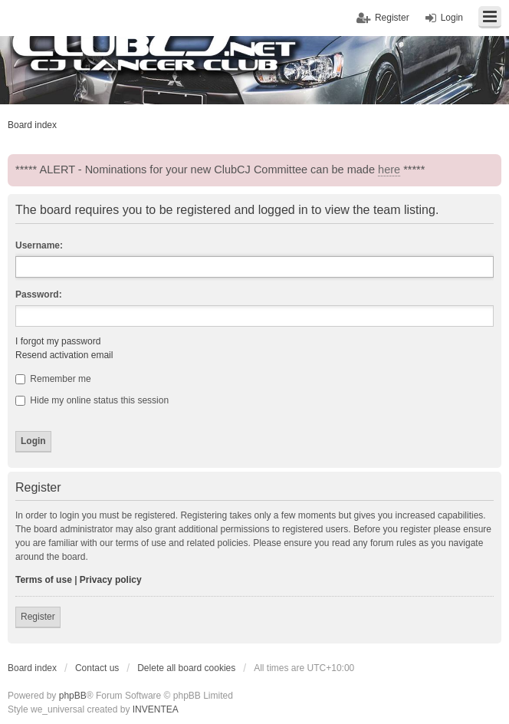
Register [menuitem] (392, 17)
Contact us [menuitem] (97, 668)
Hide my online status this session (92, 400)
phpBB (73, 695)
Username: (39, 245)
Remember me (53, 379)
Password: (38, 294)
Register (38, 616)
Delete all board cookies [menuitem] (186, 668)
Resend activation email (64, 355)
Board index (32, 668)
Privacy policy (111, 579)
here (389, 169)
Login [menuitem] (452, 17)
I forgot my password (57, 341)
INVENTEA (156, 709)
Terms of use (43, 579)
